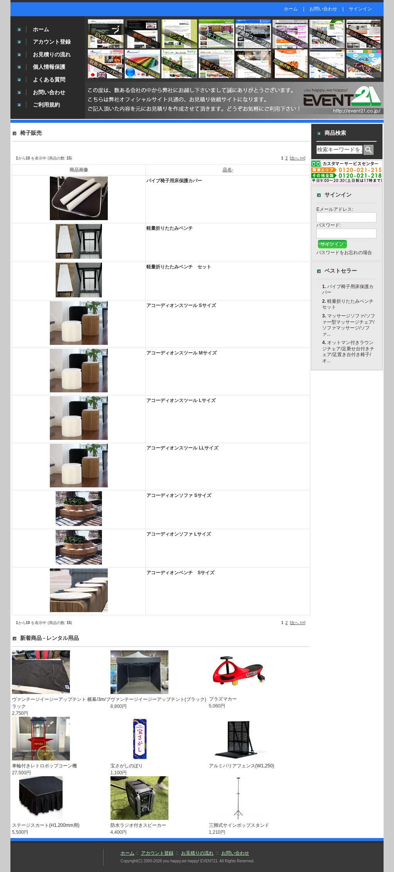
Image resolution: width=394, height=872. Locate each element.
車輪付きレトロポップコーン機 (44, 766)
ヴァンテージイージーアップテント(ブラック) (158, 699)
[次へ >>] (297, 158)
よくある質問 (49, 79)
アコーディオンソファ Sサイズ (178, 495)
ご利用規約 (46, 105)
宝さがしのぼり (126, 766)
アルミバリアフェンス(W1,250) (241, 766)
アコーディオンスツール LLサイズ (182, 448)
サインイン (360, 9)
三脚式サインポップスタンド (239, 825)
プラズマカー (223, 699)
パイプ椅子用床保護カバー (174, 180)
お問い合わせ (323, 9)
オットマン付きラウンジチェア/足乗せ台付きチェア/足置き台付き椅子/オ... (348, 351)
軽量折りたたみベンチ (169, 228)
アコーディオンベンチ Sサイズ (180, 572)
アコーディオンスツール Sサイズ (181, 305)
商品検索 (335, 133)
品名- (227, 170)
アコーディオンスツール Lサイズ (181, 400)
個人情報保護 (49, 67)
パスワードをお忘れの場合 (344, 252)
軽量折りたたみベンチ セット (178, 267)
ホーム (291, 9)
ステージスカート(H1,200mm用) (46, 825)
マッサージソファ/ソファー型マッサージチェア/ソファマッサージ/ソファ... (348, 325)
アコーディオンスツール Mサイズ (181, 353)
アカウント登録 (52, 42)
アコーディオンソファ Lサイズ (178, 534)
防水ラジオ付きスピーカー (138, 825)
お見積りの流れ (52, 54)
